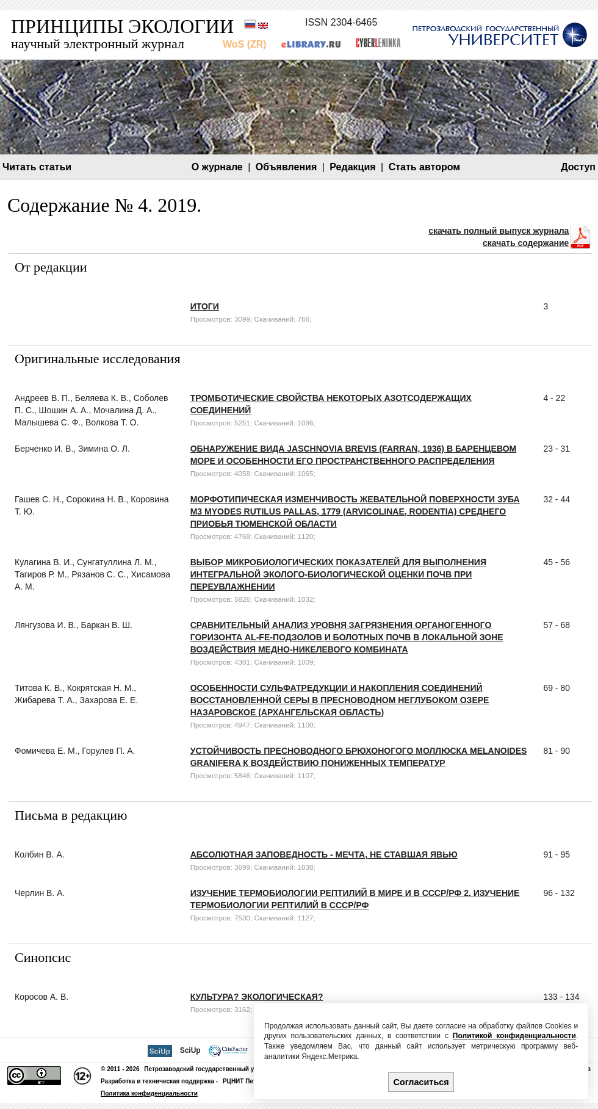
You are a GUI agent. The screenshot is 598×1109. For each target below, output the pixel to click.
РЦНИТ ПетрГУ (245, 1081)
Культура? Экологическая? (256, 997)
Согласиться (421, 1082)
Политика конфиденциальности (149, 1093)
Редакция (352, 167)
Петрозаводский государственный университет (216, 1069)
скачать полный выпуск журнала (498, 231)
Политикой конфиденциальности (514, 1035)
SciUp (190, 1050)
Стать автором (425, 167)
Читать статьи (36, 167)
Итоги (204, 306)
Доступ (578, 167)
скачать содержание (526, 243)
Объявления (286, 167)
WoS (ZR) (245, 44)
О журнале (217, 167)
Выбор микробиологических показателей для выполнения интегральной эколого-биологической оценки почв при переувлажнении (338, 574)
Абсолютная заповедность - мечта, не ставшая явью (324, 854)
